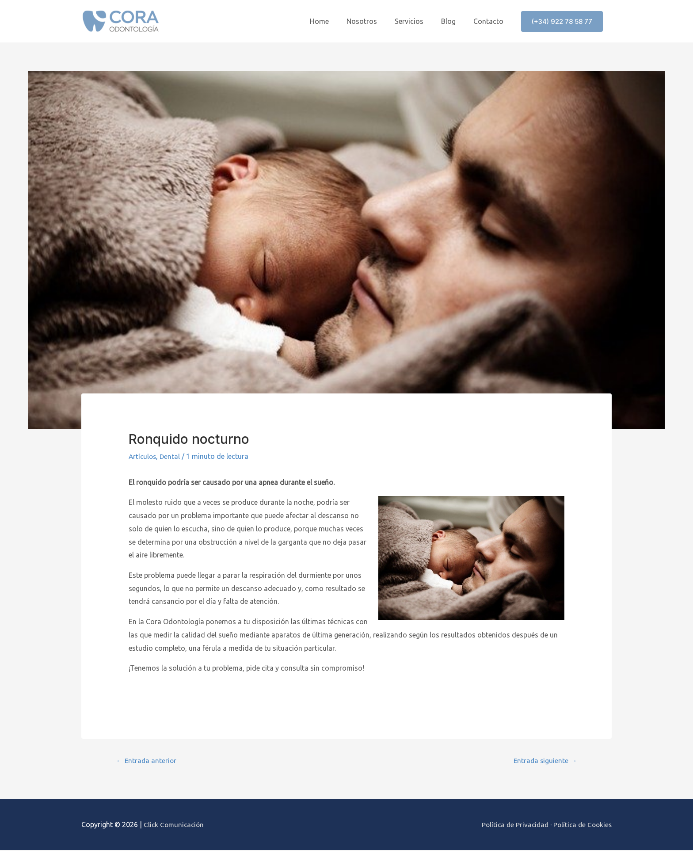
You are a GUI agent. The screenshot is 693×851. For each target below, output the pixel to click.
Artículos (143, 456)
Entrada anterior (147, 761)
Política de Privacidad (511, 825)
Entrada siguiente (544, 761)
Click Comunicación (175, 825)
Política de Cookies (581, 825)
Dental (171, 456)
